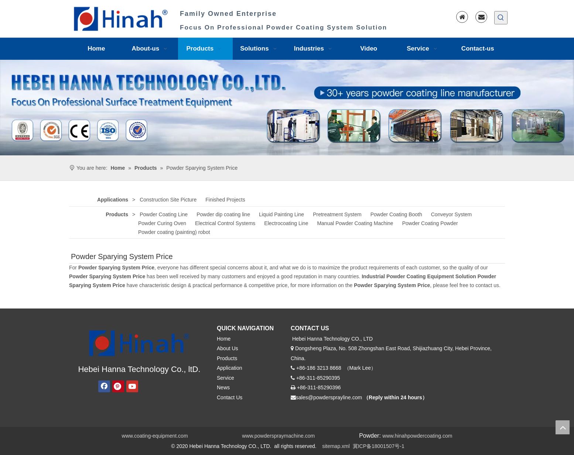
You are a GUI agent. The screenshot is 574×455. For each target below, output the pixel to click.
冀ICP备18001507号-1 (378, 446)
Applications (112, 200)
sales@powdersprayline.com (329, 397)
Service (225, 378)
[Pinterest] (118, 386)
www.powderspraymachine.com (278, 436)
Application (229, 368)
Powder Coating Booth (396, 214)
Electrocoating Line (286, 223)
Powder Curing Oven (162, 223)
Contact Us (229, 397)
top (563, 427)
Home (223, 339)
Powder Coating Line (164, 214)
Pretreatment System (337, 214)
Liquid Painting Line (281, 214)
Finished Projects (225, 200)
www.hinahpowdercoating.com (417, 436)
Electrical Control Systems (225, 223)
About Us (227, 348)
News (223, 387)
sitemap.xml (336, 446)
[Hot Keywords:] (501, 17)
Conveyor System (451, 214)
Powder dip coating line (223, 214)
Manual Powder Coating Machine (355, 223)
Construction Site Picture (168, 200)
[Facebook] (104, 386)
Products (117, 214)
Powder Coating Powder (430, 223)
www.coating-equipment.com (155, 436)
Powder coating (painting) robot (174, 232)
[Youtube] (132, 386)
